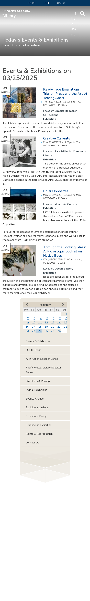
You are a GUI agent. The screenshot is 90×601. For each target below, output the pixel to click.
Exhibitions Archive (37, 407)
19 (46, 327)
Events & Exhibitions (28, 45)
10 (33, 322)
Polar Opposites (55, 191)
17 (33, 327)
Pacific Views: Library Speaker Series (43, 370)
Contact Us (32, 442)
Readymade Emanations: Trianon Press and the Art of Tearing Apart (65, 93)
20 (52, 327)
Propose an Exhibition (38, 425)
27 (52, 331)
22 (65, 327)
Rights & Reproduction (39, 434)
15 (65, 322)
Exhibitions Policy (36, 416)
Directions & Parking (38, 381)
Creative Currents (56, 138)
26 (46, 331)
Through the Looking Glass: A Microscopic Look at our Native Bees (64, 251)
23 (27, 331)
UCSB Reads (33, 350)
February (45, 305)
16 (27, 327)
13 (52, 322)
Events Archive (35, 399)
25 (40, 331)
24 (33, 331)
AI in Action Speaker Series (42, 359)
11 (40, 322)
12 (46, 322)
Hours (31, 3)
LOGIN (47, 3)
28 (59, 331)
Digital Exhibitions (36, 390)
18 (40, 327)
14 (59, 322)
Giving (61, 3)
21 (59, 327)
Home (6, 45)
